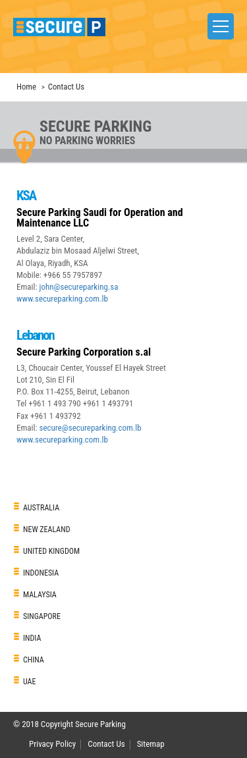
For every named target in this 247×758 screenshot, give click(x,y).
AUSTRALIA (41, 507)
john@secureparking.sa (78, 287)
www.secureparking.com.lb (62, 299)
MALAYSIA (40, 594)
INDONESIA (41, 573)
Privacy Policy (52, 744)
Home (26, 87)
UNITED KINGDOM (51, 551)
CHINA (33, 659)
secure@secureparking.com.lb (90, 428)
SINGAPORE (42, 616)
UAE (29, 681)
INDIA (32, 638)
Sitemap (151, 744)
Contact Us (106, 744)
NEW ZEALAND (46, 529)
